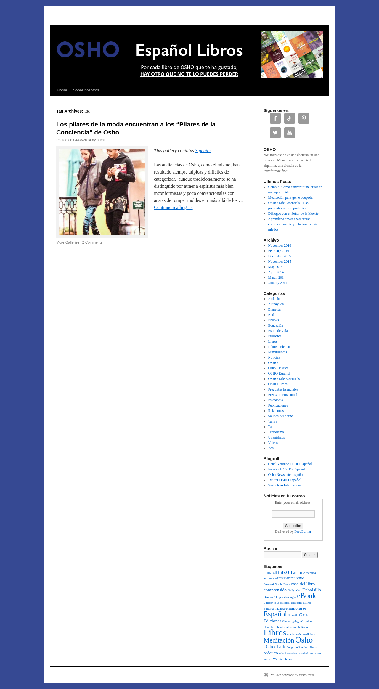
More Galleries (67, 242)
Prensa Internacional (282, 395)
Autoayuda (276, 304)
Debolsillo (311, 589)
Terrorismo (276, 432)
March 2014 (276, 277)
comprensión (275, 589)
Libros (272, 341)
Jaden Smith (292, 627)
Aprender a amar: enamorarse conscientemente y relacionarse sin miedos (293, 224)
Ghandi (286, 621)
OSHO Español (279, 373)
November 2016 (279, 245)
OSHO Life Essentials (284, 379)
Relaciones (276, 411)
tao (319, 653)
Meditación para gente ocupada (290, 197)
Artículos (275, 299)
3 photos (203, 150)
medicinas (309, 634)
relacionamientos (290, 653)
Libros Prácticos (279, 347)
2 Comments (92, 242)
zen (290, 659)
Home (62, 90)
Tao (271, 427)
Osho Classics (278, 368)
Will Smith (280, 659)
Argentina (309, 572)
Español (275, 614)
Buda (272, 315)
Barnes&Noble (273, 584)
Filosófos (275, 336)
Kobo (304, 627)
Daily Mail (294, 590)
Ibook (280, 627)
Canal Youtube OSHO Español (290, 464)
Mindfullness (277, 352)
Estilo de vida (278, 331)
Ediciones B (271, 602)
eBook (306, 596)
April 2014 (276, 272)
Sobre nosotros (86, 90)
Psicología (275, 400)
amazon (283, 571)
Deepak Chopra (273, 597)
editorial (285, 602)
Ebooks (273, 320)
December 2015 (279, 256)
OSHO (273, 363)
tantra (312, 653)
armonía (269, 578)
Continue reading (173, 207)
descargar (290, 597)
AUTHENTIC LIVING (289, 578)
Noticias (274, 357)
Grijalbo (306, 621)
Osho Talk (275, 647)
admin (102, 140)
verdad (268, 659)
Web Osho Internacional (285, 485)
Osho (304, 639)
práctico (271, 652)
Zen (271, 448)
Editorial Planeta (274, 608)
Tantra (272, 421)
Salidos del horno (280, 416)
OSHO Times (278, 384)
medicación (294, 634)
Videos (273, 443)
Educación (275, 325)
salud (304, 653)
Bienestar (275, 309)
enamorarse (295, 608)
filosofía (293, 615)
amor (297, 572)
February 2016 (278, 251)
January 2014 (277, 283)
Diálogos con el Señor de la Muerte (293, 213)
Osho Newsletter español (286, 475)
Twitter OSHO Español (284, 480)
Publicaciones (278, 405)
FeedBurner (302, 531)
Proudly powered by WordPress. (292, 675)
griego (296, 621)
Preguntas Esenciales (283, 389)
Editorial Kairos (301, 602)
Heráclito (269, 627)
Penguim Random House (302, 647)
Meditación (279, 640)
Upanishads (276, 437)
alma (268, 572)
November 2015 (279, 261)
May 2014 (275, 267)
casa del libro (303, 583)
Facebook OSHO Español (286, 469)
